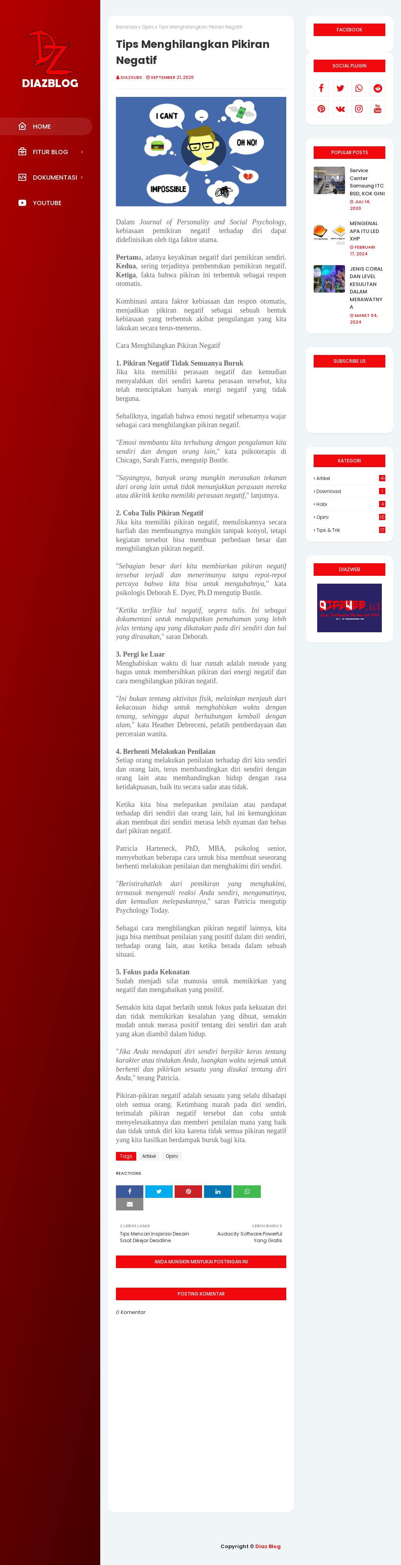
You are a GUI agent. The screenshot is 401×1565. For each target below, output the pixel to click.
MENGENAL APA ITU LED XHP (364, 231)
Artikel (149, 1156)
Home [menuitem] (34, 126)
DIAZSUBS (131, 77)
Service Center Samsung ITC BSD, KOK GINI (367, 182)
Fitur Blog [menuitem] (43, 151)
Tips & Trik (350, 530)
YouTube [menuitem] (39, 202)
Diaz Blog (268, 1546)
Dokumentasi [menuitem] (47, 177)
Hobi (350, 504)
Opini (148, 27)
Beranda (126, 27)
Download (350, 491)
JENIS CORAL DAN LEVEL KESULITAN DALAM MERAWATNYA (366, 288)
